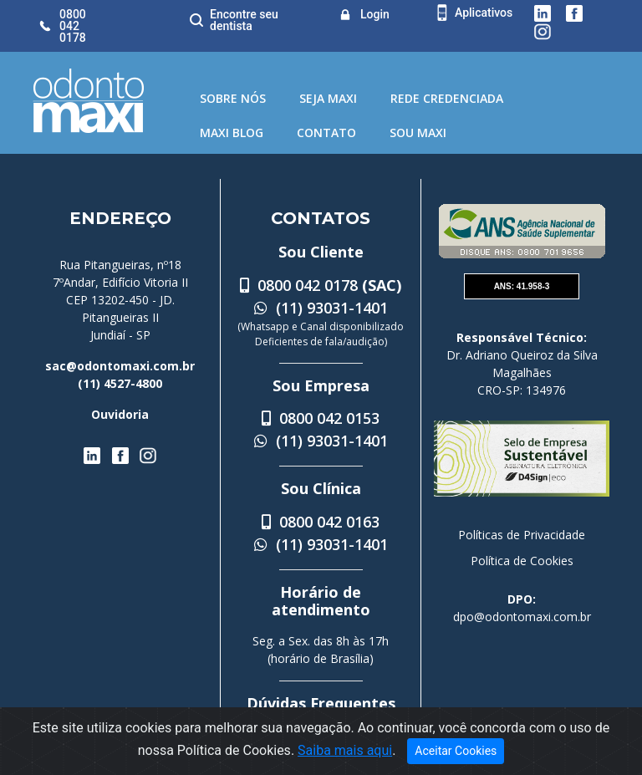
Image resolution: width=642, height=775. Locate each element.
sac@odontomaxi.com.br (120, 366)
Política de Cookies (522, 561)
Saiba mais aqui (345, 750)
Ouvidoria (120, 414)
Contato (326, 132)
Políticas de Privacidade (521, 535)
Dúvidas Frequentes (321, 703)
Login (375, 14)
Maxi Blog (231, 132)
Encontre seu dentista (244, 20)
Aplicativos (483, 12)
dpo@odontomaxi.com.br (522, 617)
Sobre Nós (233, 98)
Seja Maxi (328, 98)
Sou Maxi (418, 132)
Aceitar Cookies (456, 750)
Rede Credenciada (446, 98)
